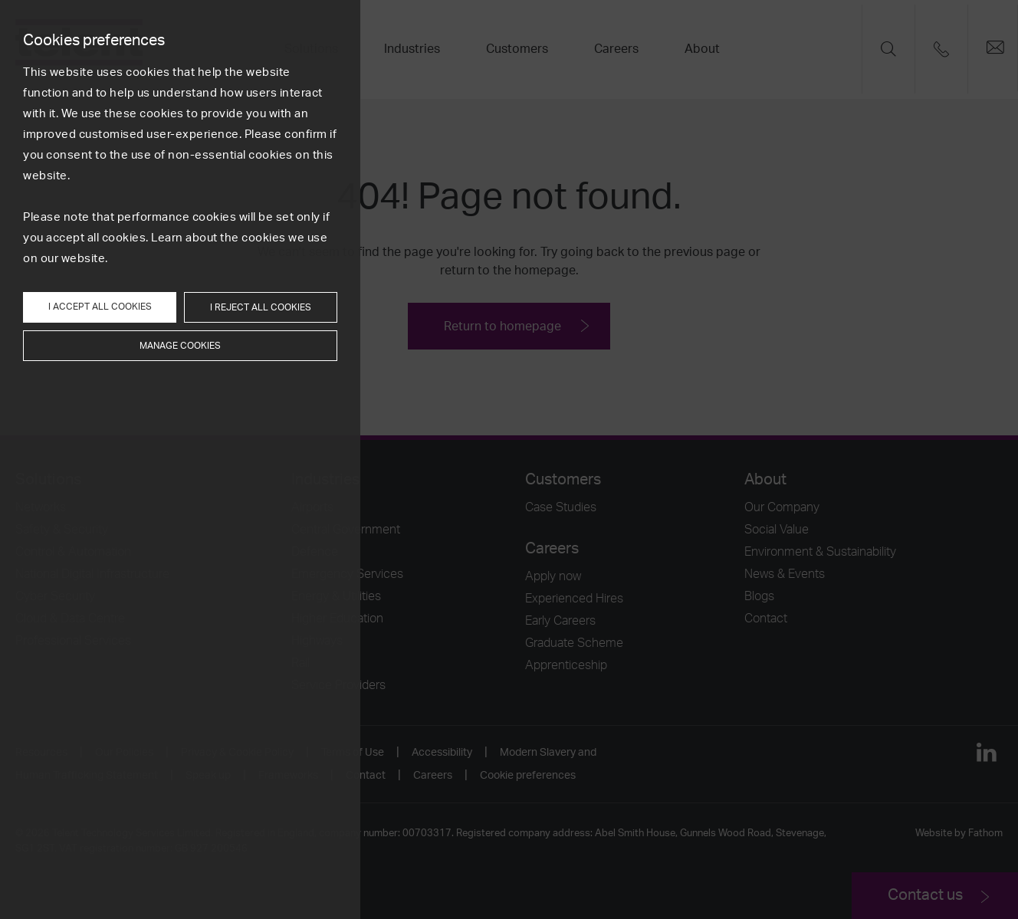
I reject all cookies (260, 307)
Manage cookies (180, 345)
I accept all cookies (100, 306)
